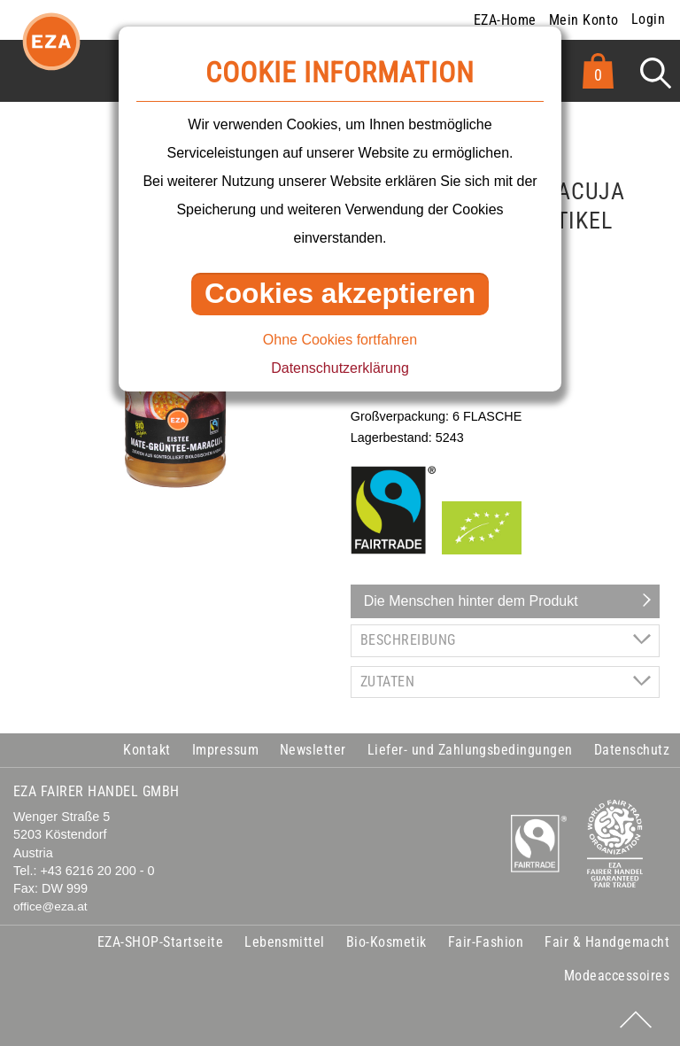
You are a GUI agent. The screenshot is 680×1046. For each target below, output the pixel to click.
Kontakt (146, 749)
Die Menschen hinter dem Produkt (471, 600)
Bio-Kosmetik (386, 942)
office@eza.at (50, 906)
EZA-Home (505, 20)
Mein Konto (584, 20)
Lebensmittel (284, 942)
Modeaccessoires (616, 975)
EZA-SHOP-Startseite (160, 942)
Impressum (225, 749)
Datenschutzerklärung (340, 368)
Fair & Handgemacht (607, 942)
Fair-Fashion (486, 942)
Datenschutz (631, 749)
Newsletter (313, 749)
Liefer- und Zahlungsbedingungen (470, 749)
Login (648, 19)
